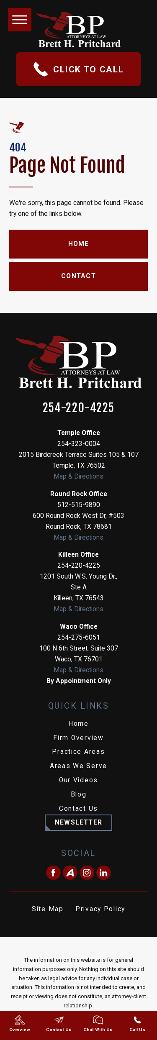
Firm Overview (78, 738)
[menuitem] (78, 724)
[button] (20, 20)
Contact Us (78, 808)
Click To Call (78, 69)
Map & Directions (78, 476)
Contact (78, 276)
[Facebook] (53, 873)
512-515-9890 (78, 505)
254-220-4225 (79, 408)
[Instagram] (87, 873)
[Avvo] (70, 873)
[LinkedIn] (103, 873)
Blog (79, 794)
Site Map (48, 909)
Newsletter (78, 822)
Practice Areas (78, 752)
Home (78, 244)
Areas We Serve (78, 766)
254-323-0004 (78, 444)
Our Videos (78, 780)
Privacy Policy (100, 909)
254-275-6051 (78, 637)
